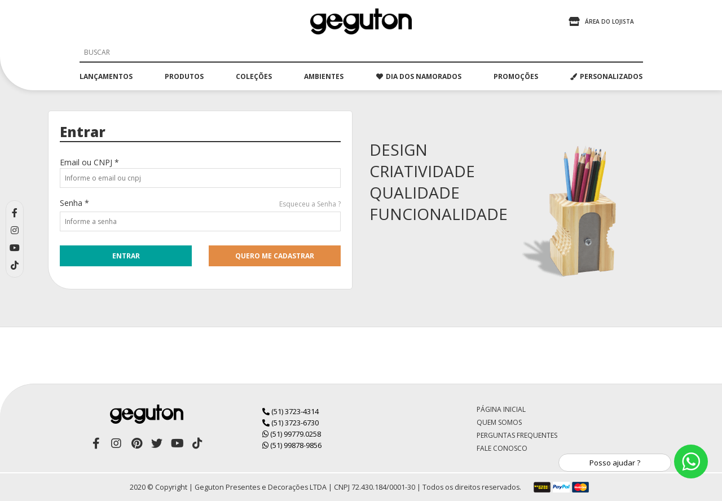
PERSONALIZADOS (606, 76)
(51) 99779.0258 (291, 434)
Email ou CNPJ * (89, 162)
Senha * (74, 202)
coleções (254, 76)
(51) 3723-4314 (290, 411)
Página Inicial (501, 409)
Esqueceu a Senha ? (310, 204)
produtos (184, 76)
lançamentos (106, 76)
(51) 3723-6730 (290, 422)
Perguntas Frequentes (517, 435)
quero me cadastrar (274, 256)
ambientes (324, 76)
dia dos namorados (418, 76)
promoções (516, 76)
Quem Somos (499, 422)
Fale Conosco (502, 448)
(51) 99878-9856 (292, 445)
